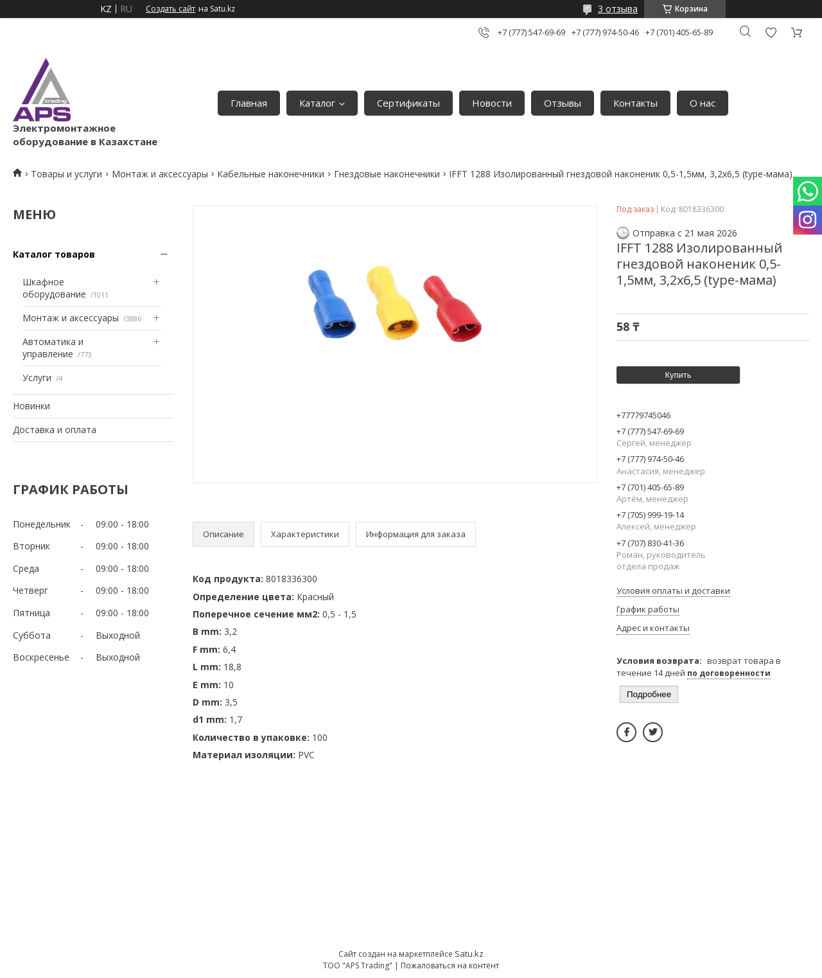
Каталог (317, 102)
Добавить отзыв (770, 32)
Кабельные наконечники (270, 174)
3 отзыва (618, 9)
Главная (249, 102)
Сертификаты (408, 102)
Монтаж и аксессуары (160, 174)
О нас (702, 102)
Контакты (635, 102)
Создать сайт (170, 8)
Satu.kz (469, 953)
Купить (678, 375)
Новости (492, 102)
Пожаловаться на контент (450, 965)
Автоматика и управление (52, 347)
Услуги (36, 377)
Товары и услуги (66, 174)
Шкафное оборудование (54, 288)
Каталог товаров (54, 254)
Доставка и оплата (54, 429)
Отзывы (562, 102)
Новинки (31, 406)
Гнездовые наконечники (387, 174)
